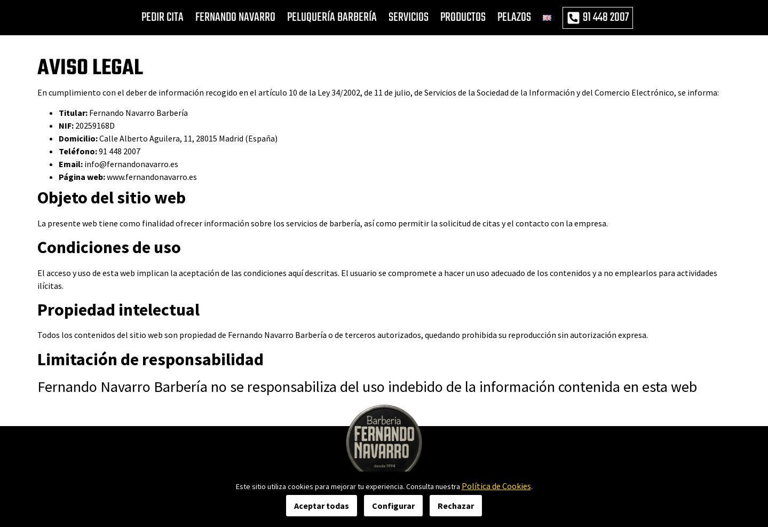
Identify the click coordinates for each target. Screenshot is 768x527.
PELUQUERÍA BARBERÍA (332, 17)
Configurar (393, 505)
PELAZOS (514, 17)
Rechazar (456, 505)
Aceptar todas (321, 505)
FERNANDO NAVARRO (235, 17)
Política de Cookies (496, 486)
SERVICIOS (409, 17)
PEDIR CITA (162, 17)
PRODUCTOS (463, 17)
